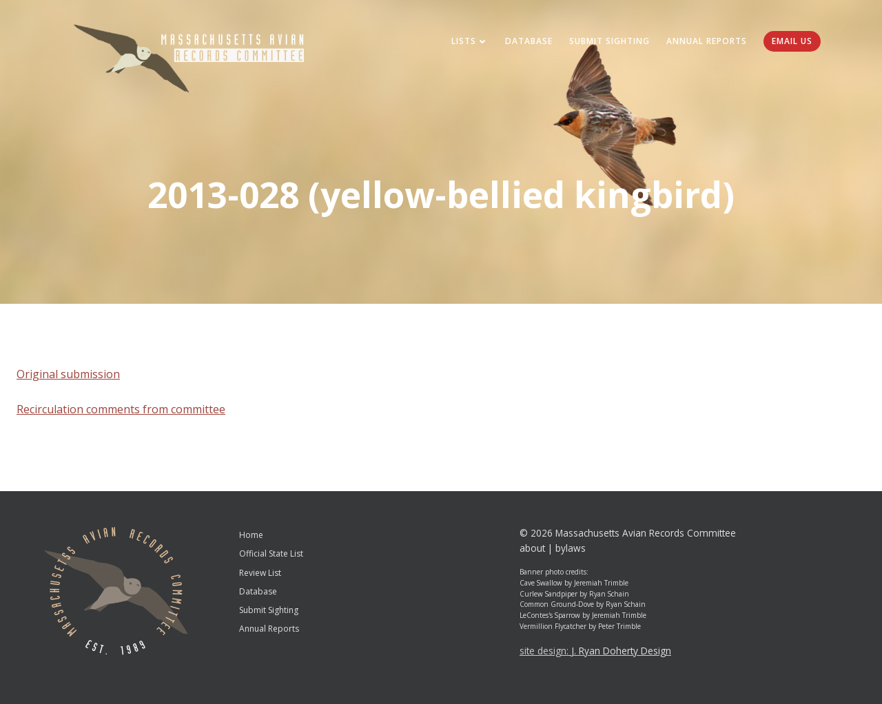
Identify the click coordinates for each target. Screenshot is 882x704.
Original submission (68, 374)
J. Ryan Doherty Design (621, 650)
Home (251, 535)
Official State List (271, 553)
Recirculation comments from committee (121, 409)
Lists (470, 41)
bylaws (570, 548)
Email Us (792, 41)
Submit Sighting (609, 41)
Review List (260, 573)
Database (529, 41)
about (532, 548)
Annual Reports (706, 41)
